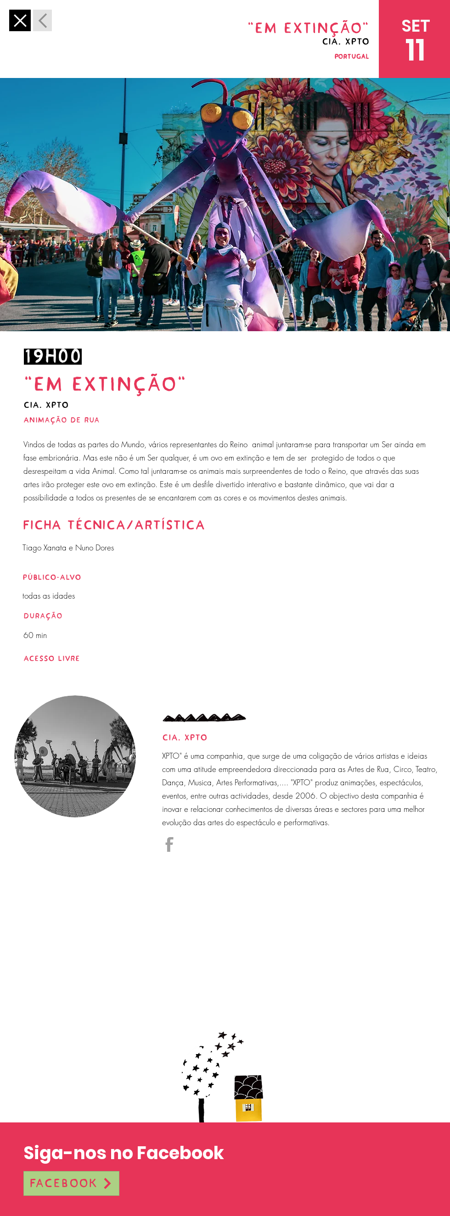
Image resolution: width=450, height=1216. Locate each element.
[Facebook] (71, 1183)
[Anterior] (20, 20)
